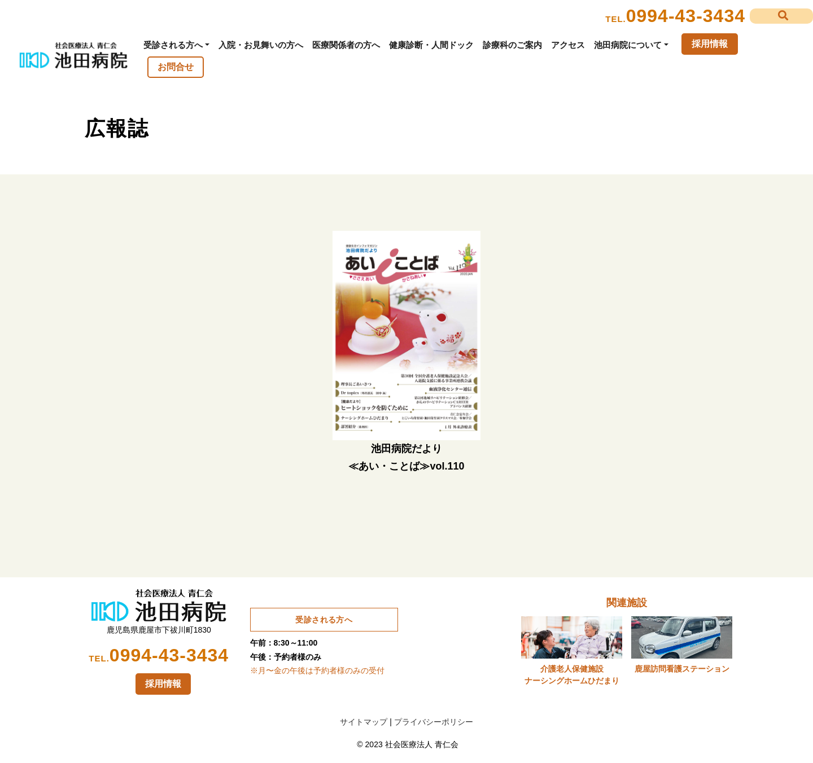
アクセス (568, 45)
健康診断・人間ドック (431, 45)
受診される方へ (173, 45)
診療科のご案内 (512, 45)
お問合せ (176, 67)
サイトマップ (363, 721)
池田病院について (628, 45)
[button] (781, 16)
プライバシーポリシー (433, 721)
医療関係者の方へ (346, 45)
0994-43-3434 (685, 16)
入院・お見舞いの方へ (260, 45)
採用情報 (710, 44)
